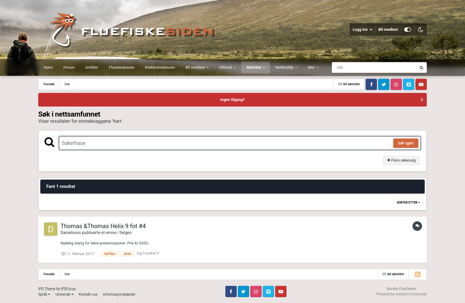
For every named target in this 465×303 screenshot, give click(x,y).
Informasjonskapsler (119, 294)
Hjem (48, 67)
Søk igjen (406, 143)
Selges (126, 232)
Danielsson (70, 232)
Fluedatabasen (121, 67)
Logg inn (362, 29)
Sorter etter (408, 202)
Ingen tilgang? (232, 99)
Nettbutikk (285, 67)
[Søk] (360, 67)
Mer (312, 67)
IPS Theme (46, 289)
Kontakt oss (88, 294)
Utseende (64, 294)
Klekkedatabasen (160, 67)
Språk (44, 294)
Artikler (91, 67)
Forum (69, 67)
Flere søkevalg (401, 160)
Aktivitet (254, 67)
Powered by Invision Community (401, 294)
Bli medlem (388, 29)
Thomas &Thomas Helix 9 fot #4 (103, 226)
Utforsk (226, 67)
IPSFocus (68, 289)
